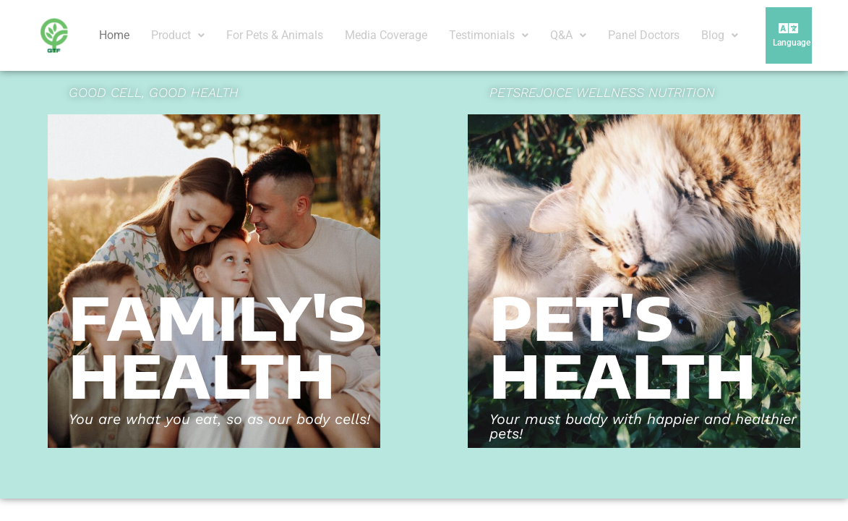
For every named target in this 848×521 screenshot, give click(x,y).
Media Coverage (386, 35)
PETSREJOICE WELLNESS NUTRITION (602, 92)
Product (178, 35)
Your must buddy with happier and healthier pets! (643, 426)
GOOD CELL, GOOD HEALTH (154, 92)
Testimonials (488, 35)
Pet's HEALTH (622, 346)
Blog (719, 35)
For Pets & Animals (274, 35)
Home (114, 35)
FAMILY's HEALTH (218, 346)
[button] (177, 35)
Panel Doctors (644, 35)
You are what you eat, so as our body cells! (219, 419)
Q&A (568, 35)
